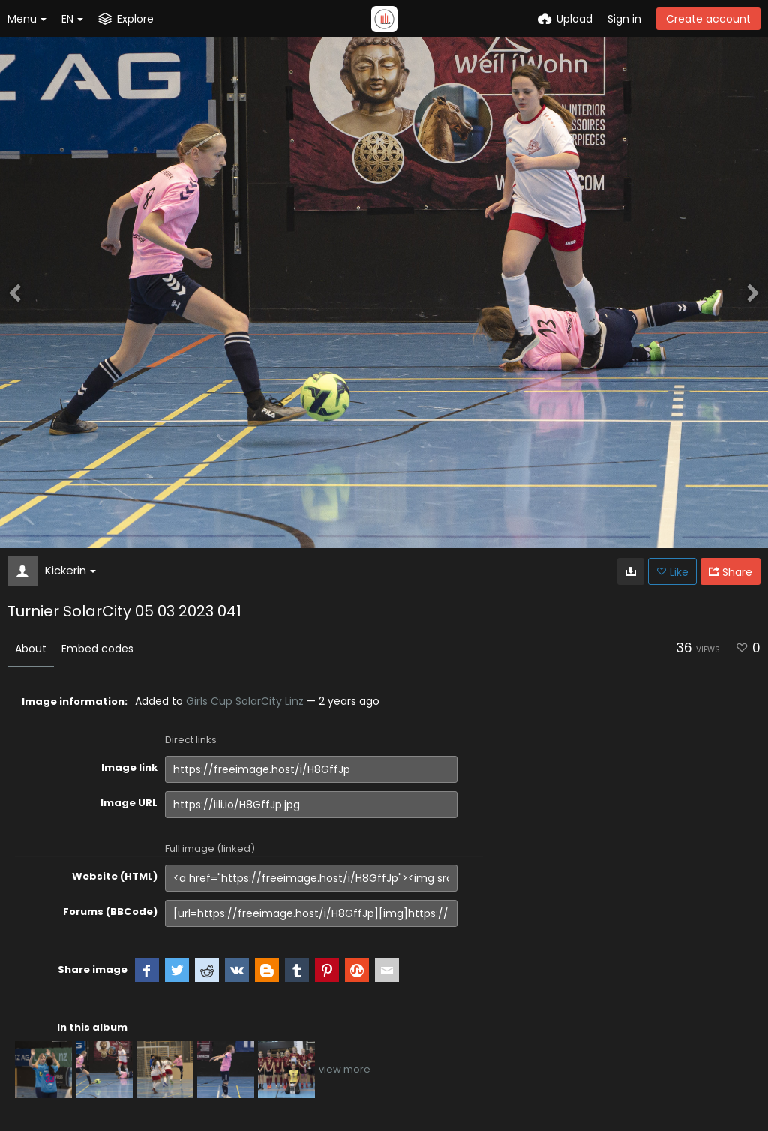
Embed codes (98, 648)
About (30, 648)
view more (344, 1069)
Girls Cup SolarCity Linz (245, 701)
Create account (708, 18)
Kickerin (70, 570)
